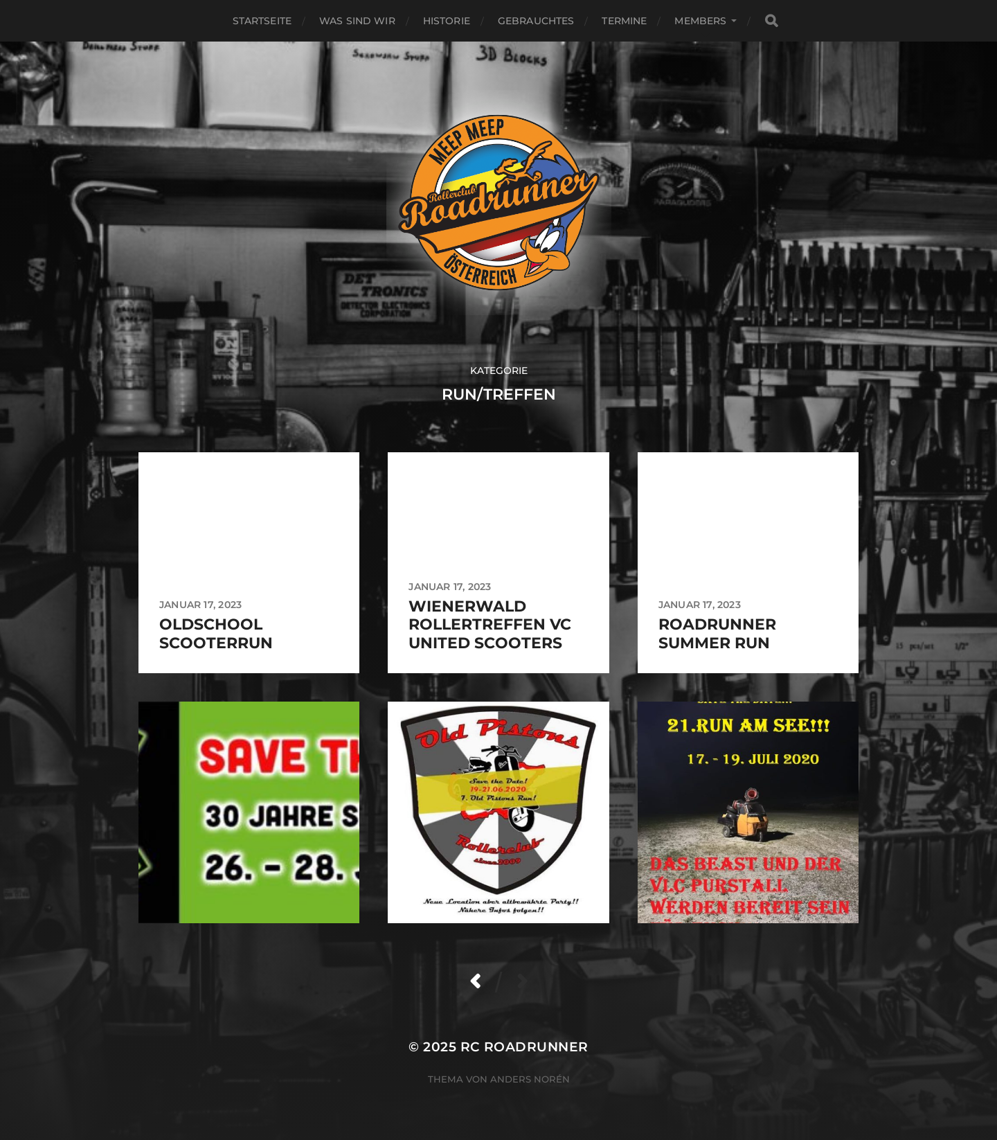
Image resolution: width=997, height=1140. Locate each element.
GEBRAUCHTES (536, 21)
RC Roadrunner (524, 1047)
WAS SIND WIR (357, 21)
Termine (624, 21)
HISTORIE (446, 21)
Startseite (262, 21)
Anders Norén (530, 1079)
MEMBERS (700, 21)
